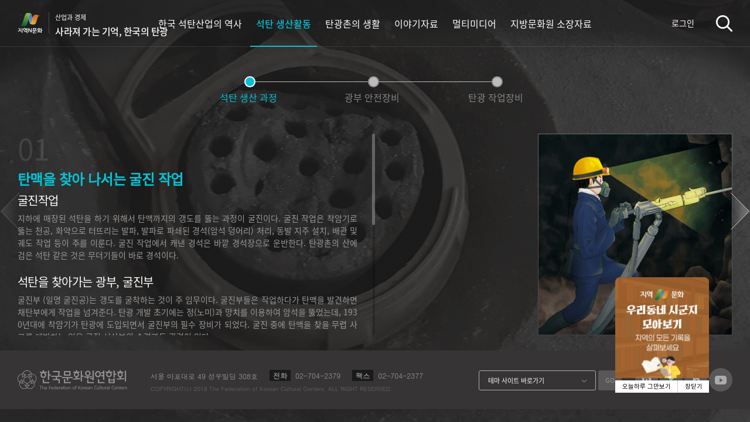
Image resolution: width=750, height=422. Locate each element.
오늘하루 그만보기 (646, 386)
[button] (740, 211)
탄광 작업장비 (495, 97)
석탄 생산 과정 (248, 97)
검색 (724, 23)
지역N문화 (36, 22)
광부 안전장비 (372, 97)
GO (610, 380)
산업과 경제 (111, 25)
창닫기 (694, 386)
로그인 (682, 23)
